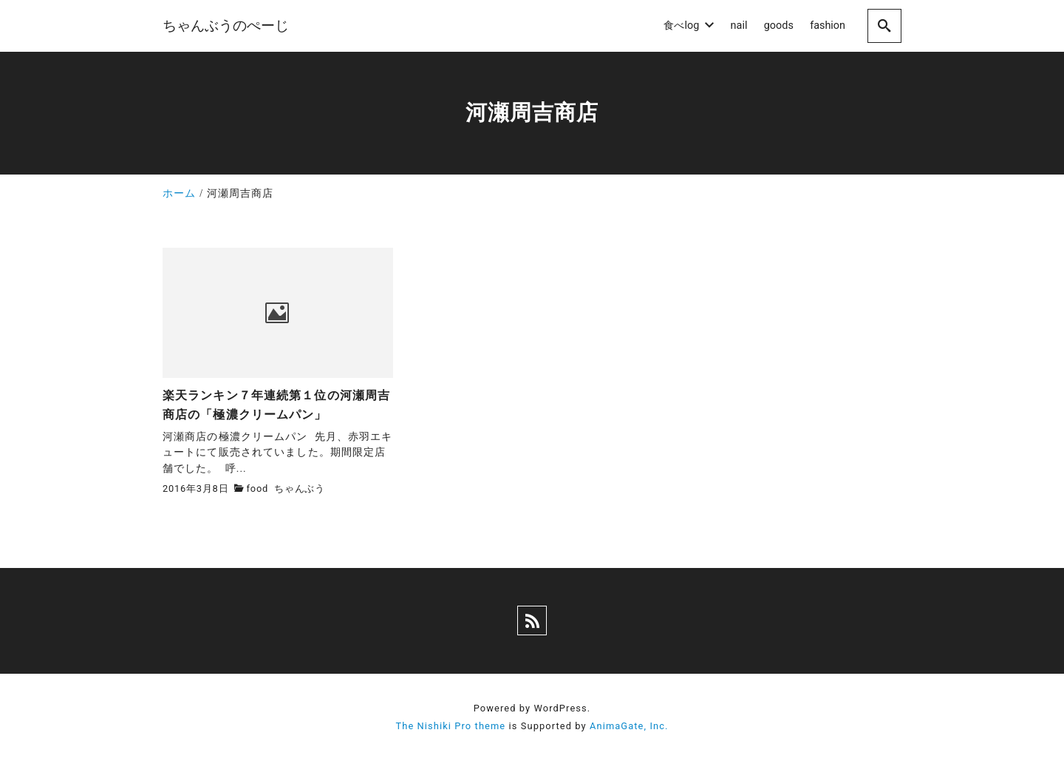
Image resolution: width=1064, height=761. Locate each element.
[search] (884, 25)
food (257, 488)
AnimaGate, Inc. (629, 725)
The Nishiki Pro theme (450, 725)
